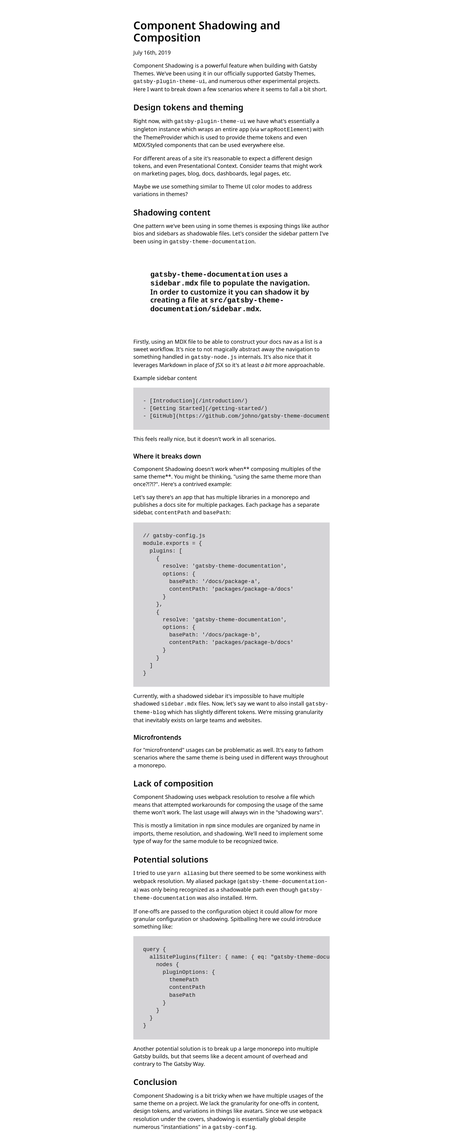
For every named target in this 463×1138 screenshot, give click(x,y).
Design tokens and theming (188, 106)
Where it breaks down (167, 449)
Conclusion (155, 1070)
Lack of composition (173, 774)
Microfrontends (157, 728)
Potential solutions (170, 850)
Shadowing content (171, 210)
